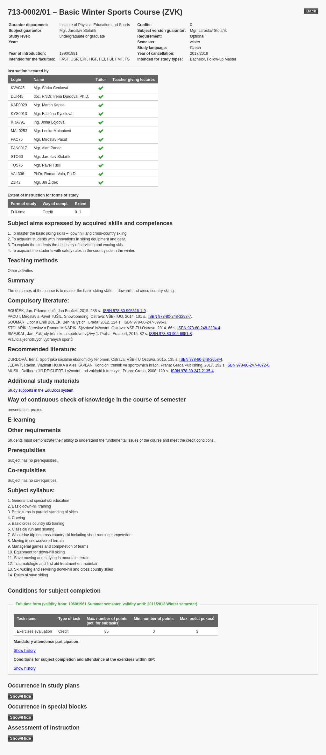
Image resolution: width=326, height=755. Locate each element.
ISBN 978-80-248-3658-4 (201, 359)
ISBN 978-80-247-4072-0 (247, 365)
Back (311, 11)
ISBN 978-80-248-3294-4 (198, 328)
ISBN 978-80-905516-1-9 (124, 311)
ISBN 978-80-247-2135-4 (192, 371)
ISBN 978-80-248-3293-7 (169, 316)
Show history (25, 650)
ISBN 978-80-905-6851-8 (170, 333)
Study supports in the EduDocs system (40, 390)
